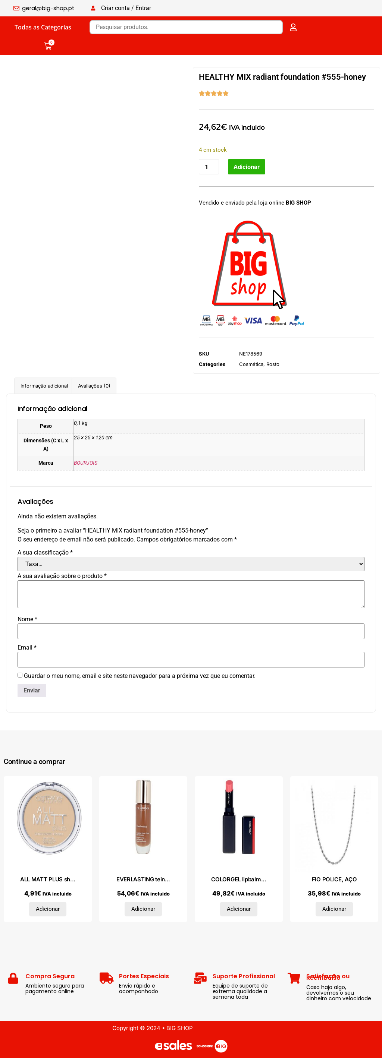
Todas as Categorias (43, 27)
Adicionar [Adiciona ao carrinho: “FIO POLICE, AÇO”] (334, 909)
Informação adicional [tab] (44, 386)
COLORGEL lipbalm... (238, 879)
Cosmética (251, 364)
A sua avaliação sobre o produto (62, 576)
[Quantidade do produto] (209, 166)
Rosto (272, 364)
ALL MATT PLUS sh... (47, 879)
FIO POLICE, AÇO (334, 879)
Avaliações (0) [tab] (94, 386)
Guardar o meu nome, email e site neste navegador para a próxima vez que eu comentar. (140, 676)
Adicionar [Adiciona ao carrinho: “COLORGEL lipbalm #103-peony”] (239, 909)
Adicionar (247, 166)
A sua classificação (45, 553)
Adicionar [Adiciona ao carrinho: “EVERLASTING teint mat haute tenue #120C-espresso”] (143, 909)
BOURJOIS (85, 463)
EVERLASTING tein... (143, 879)
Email (27, 648)
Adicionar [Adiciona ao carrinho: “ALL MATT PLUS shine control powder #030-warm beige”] (48, 909)
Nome (27, 619)
